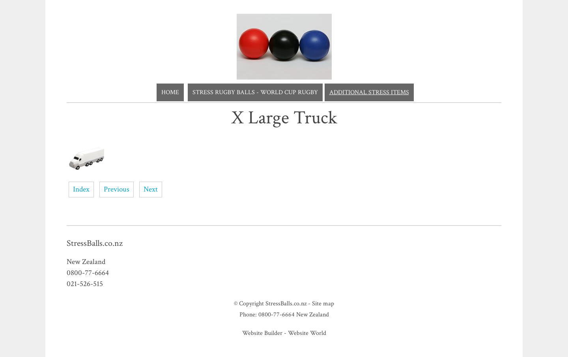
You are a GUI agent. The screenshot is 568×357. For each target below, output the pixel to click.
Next (151, 189)
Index (81, 189)
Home (170, 92)
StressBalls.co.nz (285, 303)
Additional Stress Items (369, 92)
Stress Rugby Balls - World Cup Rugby (255, 92)
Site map (323, 303)
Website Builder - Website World (284, 333)
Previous (116, 189)
